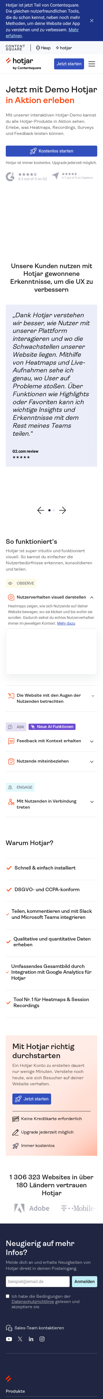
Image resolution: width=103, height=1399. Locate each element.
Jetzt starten (69, 63)
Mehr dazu (66, 623)
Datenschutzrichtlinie (33, 1301)
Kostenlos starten (51, 151)
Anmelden (84, 1281)
